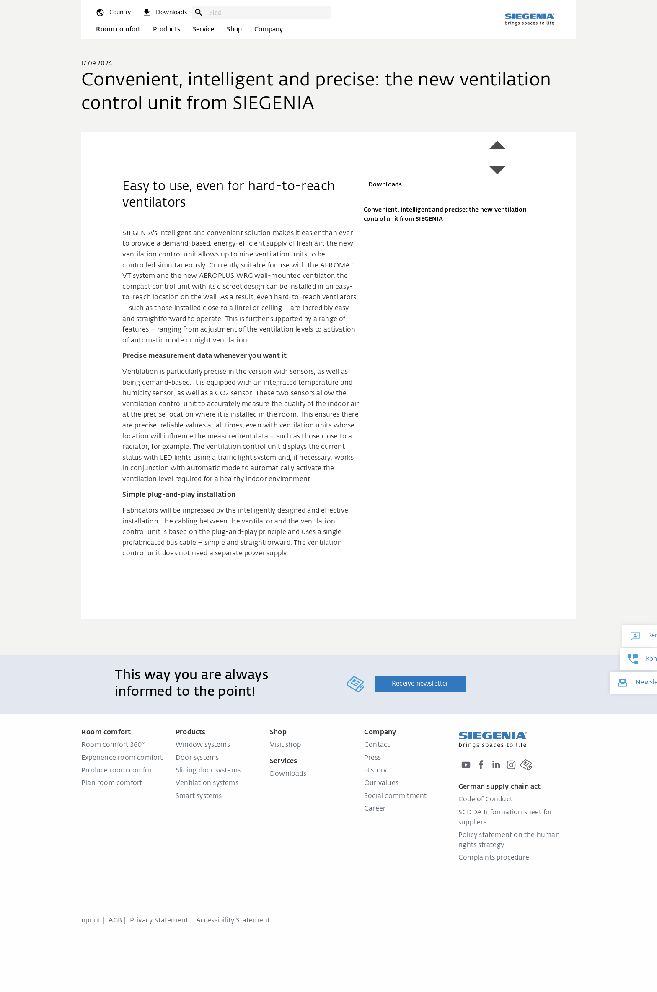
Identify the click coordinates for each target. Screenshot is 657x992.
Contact (377, 745)
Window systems (203, 745)
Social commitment (395, 796)
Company (268, 29)
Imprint (89, 920)
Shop (234, 29)
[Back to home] (529, 19)
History (375, 770)
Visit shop (285, 745)
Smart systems (199, 796)
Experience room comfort (122, 758)
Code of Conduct (485, 799)
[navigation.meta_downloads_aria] (164, 13)
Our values (381, 783)
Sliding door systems (208, 770)
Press (372, 758)
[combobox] (268, 12)
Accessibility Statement (233, 920)
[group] (246, 137)
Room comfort (118, 29)
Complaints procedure (493, 858)
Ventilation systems (207, 783)
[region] (246, 137)
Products (166, 29)
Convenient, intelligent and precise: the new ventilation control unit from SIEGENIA (451, 216)
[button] (497, 145)
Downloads (288, 774)
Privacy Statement (159, 920)
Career (374, 809)
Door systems (197, 758)
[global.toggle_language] (113, 13)
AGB (115, 920)
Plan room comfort (111, 783)
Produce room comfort (118, 770)
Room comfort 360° (113, 745)
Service (203, 29)
